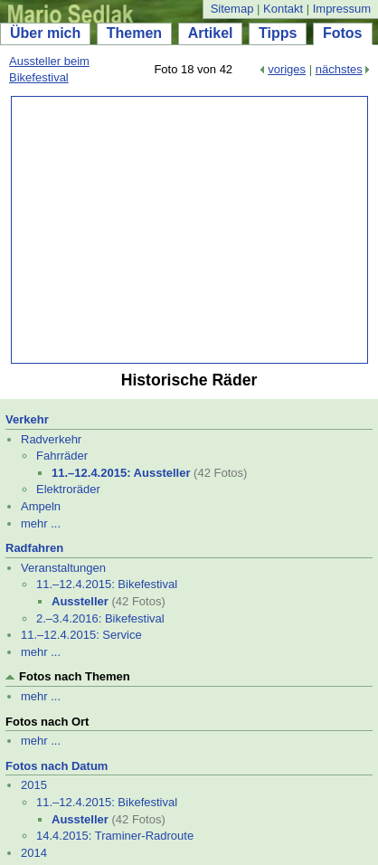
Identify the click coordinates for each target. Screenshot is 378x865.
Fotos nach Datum (56, 766)
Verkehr (27, 419)
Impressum (342, 8)
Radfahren (34, 548)
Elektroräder (68, 489)
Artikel (210, 33)
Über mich (45, 33)
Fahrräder (62, 455)
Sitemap (232, 8)
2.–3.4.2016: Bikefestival (100, 618)
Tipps (278, 33)
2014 (34, 853)
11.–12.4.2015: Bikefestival (106, 584)
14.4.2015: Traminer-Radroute (115, 835)
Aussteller (80, 601)
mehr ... (41, 523)
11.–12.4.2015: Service (81, 635)
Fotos (343, 33)
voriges (287, 69)
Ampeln (41, 506)
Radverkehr (51, 439)
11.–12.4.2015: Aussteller (121, 473)
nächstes (339, 69)
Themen (134, 33)
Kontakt (283, 8)
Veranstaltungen (63, 568)
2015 (34, 785)
